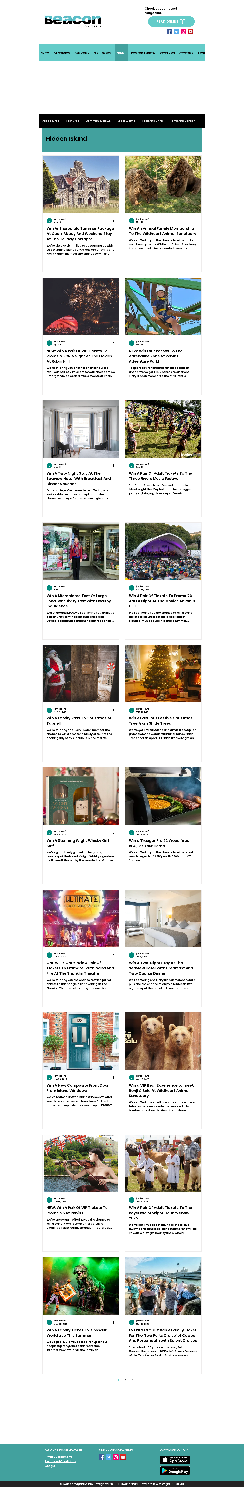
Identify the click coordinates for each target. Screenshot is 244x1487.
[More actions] (115, 221)
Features (72, 121)
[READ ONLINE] (171, 21)
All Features (50, 121)
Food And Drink (152, 121)
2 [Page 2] (125, 1380)
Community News (98, 121)
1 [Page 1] (118, 1380)
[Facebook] (169, 31)
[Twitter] (176, 31)
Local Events (126, 121)
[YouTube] (190, 31)
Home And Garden (182, 121)
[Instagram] (183, 31)
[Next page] (133, 1380)
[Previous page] (111, 1380)
